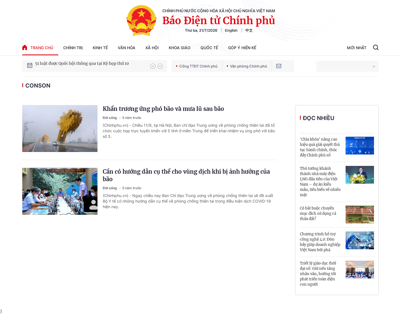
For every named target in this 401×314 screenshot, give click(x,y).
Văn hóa (126, 47)
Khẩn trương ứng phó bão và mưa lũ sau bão (163, 108)
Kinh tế (100, 47)
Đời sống (110, 118)
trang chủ (37, 47)
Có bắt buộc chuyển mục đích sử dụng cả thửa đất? (318, 213)
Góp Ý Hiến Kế (242, 47)
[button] (153, 66)
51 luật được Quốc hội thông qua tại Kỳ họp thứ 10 (82, 65)
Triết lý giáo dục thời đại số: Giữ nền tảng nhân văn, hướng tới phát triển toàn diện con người (318, 274)
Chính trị (73, 47)
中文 (249, 30)
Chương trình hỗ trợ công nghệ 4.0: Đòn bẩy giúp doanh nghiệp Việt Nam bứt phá (320, 242)
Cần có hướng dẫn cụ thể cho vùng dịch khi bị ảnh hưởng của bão (186, 175)
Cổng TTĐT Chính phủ (196, 66)
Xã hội (152, 47)
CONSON (37, 85)
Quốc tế (209, 47)
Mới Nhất (356, 47)
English (231, 30)
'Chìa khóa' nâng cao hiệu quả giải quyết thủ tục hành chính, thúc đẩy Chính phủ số (320, 147)
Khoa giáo (179, 47)
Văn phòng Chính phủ (247, 66)
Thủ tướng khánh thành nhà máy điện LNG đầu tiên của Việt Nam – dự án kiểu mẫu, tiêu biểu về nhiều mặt (320, 181)
